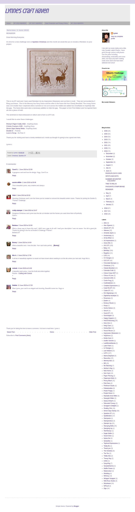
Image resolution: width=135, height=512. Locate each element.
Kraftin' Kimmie (109, 340)
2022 (106, 142)
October (109, 159)
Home (8, 23)
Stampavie (107, 418)
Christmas (15, 155)
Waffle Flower (108, 468)
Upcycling (107, 463)
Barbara (15, 225)
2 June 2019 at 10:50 (25, 225)
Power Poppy (108, 391)
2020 (106, 148)
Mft (105, 363)
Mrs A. (14, 255)
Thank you (107, 448)
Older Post (92, 332)
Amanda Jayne (109, 233)
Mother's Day (108, 368)
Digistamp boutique (110, 295)
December (109, 153)
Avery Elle (107, 243)
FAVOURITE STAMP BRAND (115, 186)
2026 (106, 131)
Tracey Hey (107, 458)
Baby (105, 248)
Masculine (107, 358)
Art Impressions (109, 240)
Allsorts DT (107, 228)
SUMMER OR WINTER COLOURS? (113, 180)
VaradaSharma (109, 466)
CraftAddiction (108, 283)
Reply (14, 175)
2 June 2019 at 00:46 (29, 182)
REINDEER (109, 189)
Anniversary (107, 235)
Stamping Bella (109, 426)
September (110, 162)
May (107, 193)
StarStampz (107, 431)
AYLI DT (106, 245)
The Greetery (108, 451)
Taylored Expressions (111, 443)
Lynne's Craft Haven (26, 11)
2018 (106, 208)
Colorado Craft (108, 270)
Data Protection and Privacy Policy (56, 23)
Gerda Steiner (108, 308)
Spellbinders (108, 416)
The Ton (106, 453)
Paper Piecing (108, 376)
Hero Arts (107, 323)
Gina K (106, 311)
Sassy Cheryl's (108, 401)
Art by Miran (108, 238)
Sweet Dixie (107, 436)
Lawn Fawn (107, 346)
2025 (106, 134)
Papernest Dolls (109, 378)
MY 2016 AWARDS (20, 23)
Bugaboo (107, 253)
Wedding (106, 473)
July (107, 168)
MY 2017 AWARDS (35, 23)
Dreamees (107, 298)
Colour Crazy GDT (110, 273)
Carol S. (15, 169)
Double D (9, 131)
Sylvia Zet (107, 438)
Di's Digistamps (109, 293)
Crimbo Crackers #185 (14, 126)
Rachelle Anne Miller (110, 396)
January (109, 204)
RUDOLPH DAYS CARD (114, 173)
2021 (106, 145)
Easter (106, 300)
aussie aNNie (16, 182)
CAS (105, 255)
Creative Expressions (111, 285)
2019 (106, 151)
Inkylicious (107, 335)
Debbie (14, 285)
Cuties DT (107, 290)
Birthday (106, 250)
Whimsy (106, 476)
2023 (106, 139)
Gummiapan (108, 315)
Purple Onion (108, 393)
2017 (106, 211)
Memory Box (108, 361)
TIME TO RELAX (111, 184)
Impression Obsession (111, 333)
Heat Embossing (109, 320)
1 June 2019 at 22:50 (25, 169)
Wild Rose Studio (109, 481)
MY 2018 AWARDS (77, 23)
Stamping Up (108, 428)
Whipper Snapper (109, 478)
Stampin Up (107, 423)
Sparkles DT (22, 155)
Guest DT (107, 313)
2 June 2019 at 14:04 (24, 242)
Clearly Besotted (109, 268)
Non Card (107, 373)
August (108, 165)
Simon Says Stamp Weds (15, 128)
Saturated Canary (109, 403)
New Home (107, 371)
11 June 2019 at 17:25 (25, 285)
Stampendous (108, 421)
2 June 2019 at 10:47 (30, 210)
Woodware (107, 483)
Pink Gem (107, 383)
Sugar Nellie (108, 433)
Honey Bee (107, 328)
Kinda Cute (107, 338)
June (107, 171)
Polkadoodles (108, 388)
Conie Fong (107, 280)
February (109, 202)
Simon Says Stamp (110, 411)
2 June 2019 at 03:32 (23, 195)
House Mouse (108, 331)
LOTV (106, 353)
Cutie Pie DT (108, 288)
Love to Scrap (11, 133)
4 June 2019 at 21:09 (25, 268)
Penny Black (108, 381)
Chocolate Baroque (110, 263)
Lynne (115, 33)
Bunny (14, 242)
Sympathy (107, 441)
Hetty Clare (107, 326)
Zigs (105, 488)
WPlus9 (106, 486)
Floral (105, 305)
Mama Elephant (109, 356)
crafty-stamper (17, 210)
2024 (106, 137)
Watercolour (108, 471)
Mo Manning (108, 366)
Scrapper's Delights (110, 406)
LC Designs (107, 348)
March (108, 199)
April (107, 196)
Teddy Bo (107, 446)
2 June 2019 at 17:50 (24, 255)
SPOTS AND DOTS (112, 176)
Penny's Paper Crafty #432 (16, 124)
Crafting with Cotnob (25, 273)
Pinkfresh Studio (109, 386)
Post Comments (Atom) (23, 335)
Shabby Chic (108, 408)
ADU (105, 223)
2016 (106, 214)
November (109, 156)
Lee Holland (108, 351)
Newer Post (11, 332)
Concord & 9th (108, 278)
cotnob (14, 268)
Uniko (106, 461)
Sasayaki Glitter (109, 398)
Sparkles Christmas (39, 42)
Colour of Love (108, 275)
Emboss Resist (109, 303)
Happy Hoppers (109, 318)
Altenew (106, 230)
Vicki (14, 195)
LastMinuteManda (109, 343)
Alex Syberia (108, 225)
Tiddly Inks (107, 456)
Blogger (76, 506)
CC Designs (108, 258)
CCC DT (106, 260)
